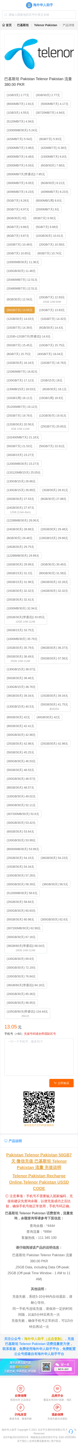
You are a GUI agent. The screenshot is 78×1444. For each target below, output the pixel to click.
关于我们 (22, 1441)
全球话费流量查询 (39, 1441)
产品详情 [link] (68, 25)
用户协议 (56, 1441)
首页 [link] (7, 25)
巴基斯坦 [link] (23, 25)
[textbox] (39, 14)
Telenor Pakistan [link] (45, 25)
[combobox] (39, 14)
